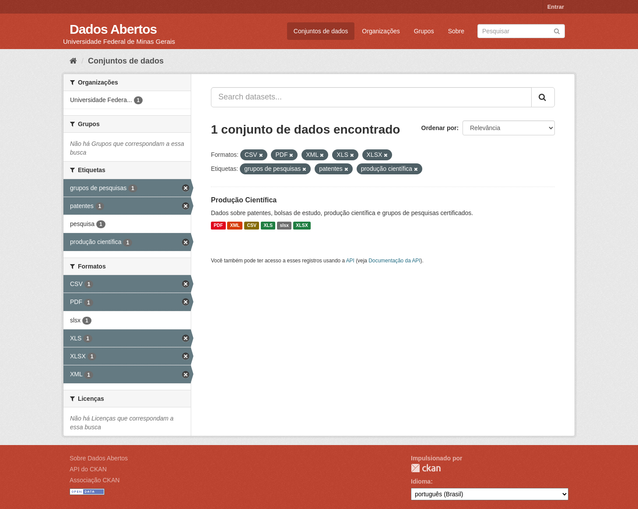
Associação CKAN (94, 480)
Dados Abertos (113, 29)
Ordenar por (439, 127)
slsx (284, 225)
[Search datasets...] (371, 97)
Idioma (421, 481)
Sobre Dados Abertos (99, 458)
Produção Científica (244, 200)
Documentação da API (394, 261)
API (350, 261)
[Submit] (557, 30)
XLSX (302, 225)
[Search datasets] (521, 31)
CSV (251, 225)
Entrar (555, 7)
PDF (218, 225)
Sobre (456, 31)
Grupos (424, 31)
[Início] (73, 61)
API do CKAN (88, 469)
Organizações (381, 31)
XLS (268, 225)
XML (235, 225)
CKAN (426, 468)
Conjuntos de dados (321, 31)
